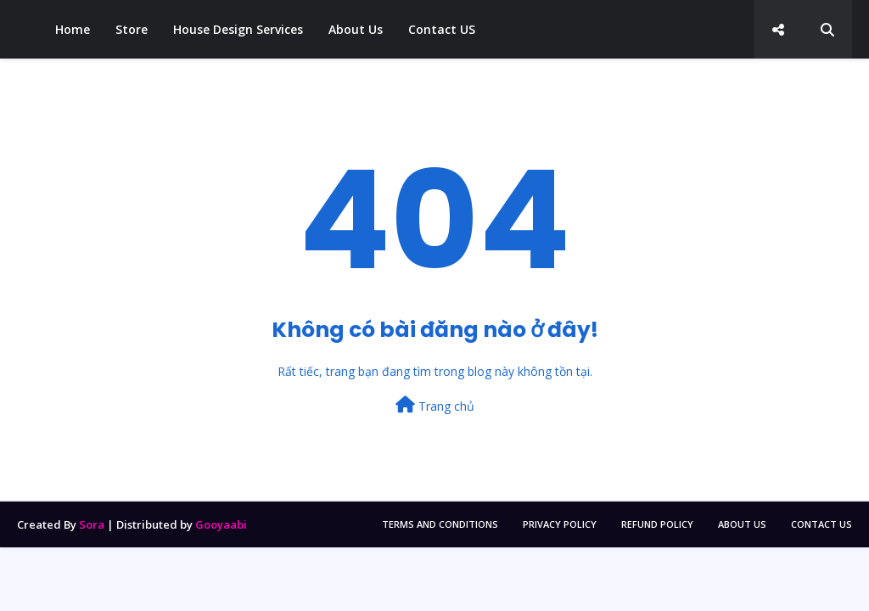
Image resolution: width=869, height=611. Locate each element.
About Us (742, 524)
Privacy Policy (560, 524)
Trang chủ (434, 405)
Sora (91, 524)
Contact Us (821, 524)
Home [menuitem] (72, 29)
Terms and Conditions (440, 524)
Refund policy (657, 524)
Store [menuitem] (131, 29)
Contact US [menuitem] (441, 29)
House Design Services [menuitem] (238, 29)
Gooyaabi (221, 524)
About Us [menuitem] (355, 29)
